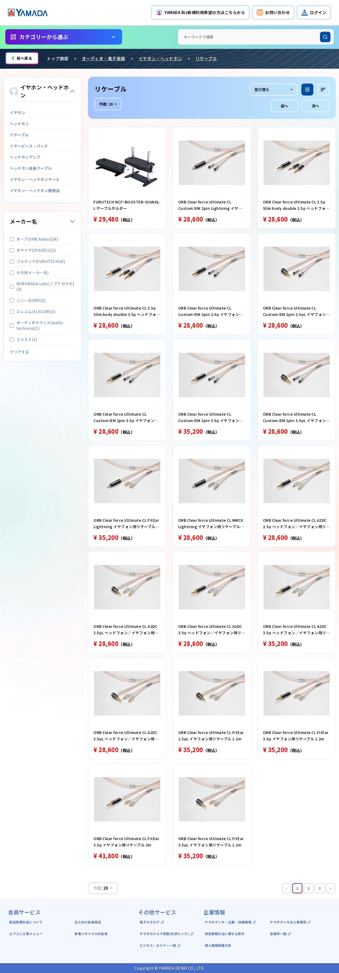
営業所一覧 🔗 (281, 933)
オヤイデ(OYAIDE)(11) (33, 250)
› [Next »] (331, 888)
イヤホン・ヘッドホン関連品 (35, 190)
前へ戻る (22, 58)
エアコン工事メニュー (25, 933)
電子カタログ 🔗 (152, 922)
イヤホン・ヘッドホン (160, 58)
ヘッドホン (19, 123)
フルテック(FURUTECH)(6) (37, 261)
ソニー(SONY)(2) (28, 300)
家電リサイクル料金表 (91, 933)
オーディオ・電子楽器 (103, 58)
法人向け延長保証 (87, 922)
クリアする (19, 351)
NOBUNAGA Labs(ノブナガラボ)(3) (42, 286)
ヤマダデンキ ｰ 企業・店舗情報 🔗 (230, 922)
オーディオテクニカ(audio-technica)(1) (37, 325)
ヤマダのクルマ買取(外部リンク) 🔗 (167, 933)
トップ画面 (58, 58)
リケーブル (206, 58)
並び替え (262, 89)
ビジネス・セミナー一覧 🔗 (160, 945)
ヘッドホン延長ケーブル (31, 168)
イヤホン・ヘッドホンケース (35, 179)
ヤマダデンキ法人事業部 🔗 (290, 922)
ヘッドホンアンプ (25, 157)
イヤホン (17, 112)
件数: (106, 104)
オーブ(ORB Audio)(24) (34, 239)
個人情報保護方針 (218, 945)
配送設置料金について (26, 922)
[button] (200, 12)
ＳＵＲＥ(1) (23, 339)
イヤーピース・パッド (29, 146)
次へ (315, 105)
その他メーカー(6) (29, 272)
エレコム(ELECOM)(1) (33, 311)
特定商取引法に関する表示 (224, 933)
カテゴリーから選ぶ (43, 37)
